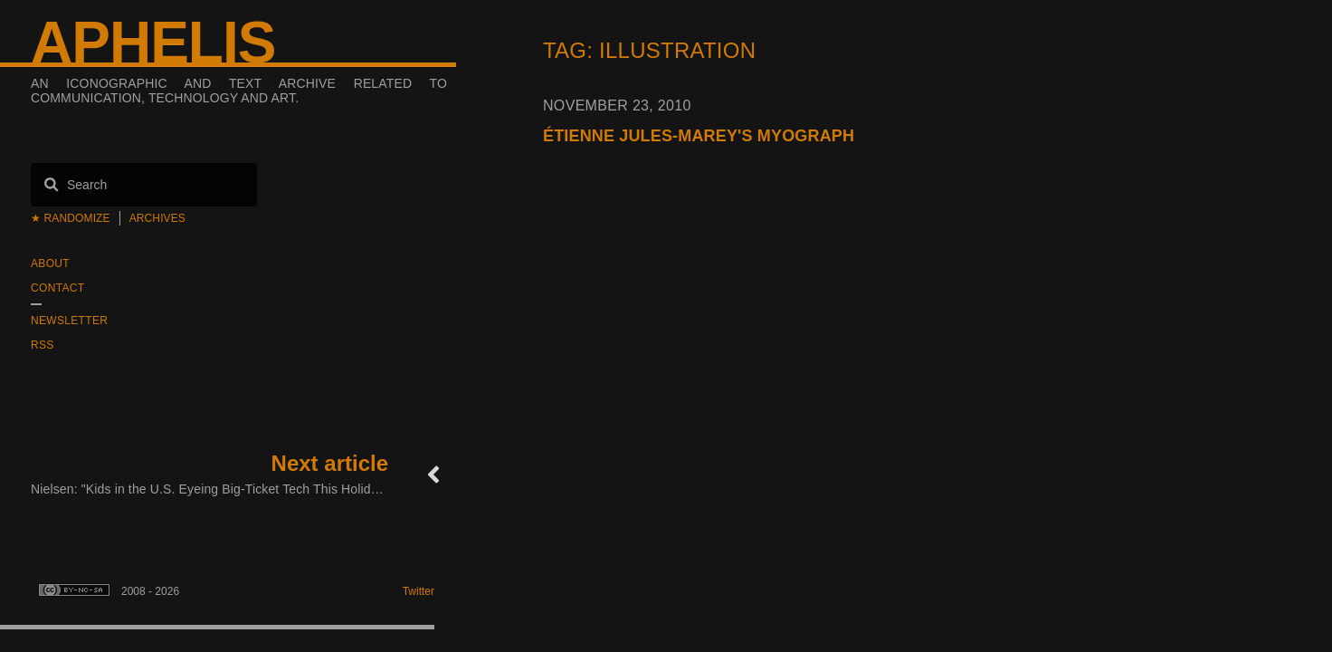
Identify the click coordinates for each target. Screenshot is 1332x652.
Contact (57, 288)
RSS (42, 345)
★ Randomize (70, 218)
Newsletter (69, 320)
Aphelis (153, 42)
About (50, 263)
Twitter (418, 591)
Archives (157, 218)
